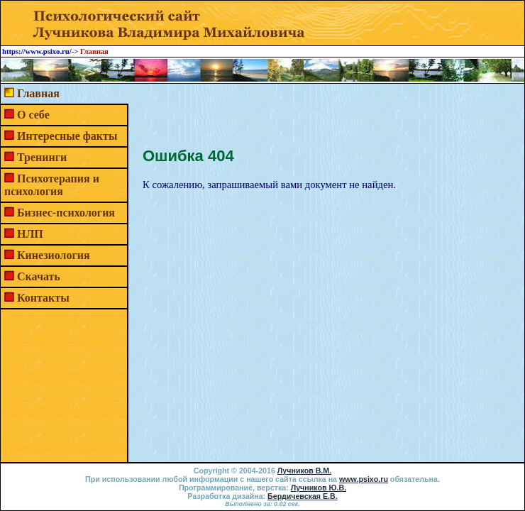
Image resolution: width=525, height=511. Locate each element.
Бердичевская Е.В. (302, 496)
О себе (33, 115)
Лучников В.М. (304, 470)
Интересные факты (67, 136)
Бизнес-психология (66, 213)
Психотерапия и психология (51, 184)
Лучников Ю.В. (318, 487)
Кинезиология (53, 255)
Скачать (38, 276)
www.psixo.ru (363, 479)
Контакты (43, 298)
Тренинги (42, 157)
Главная (38, 93)
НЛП (30, 234)
